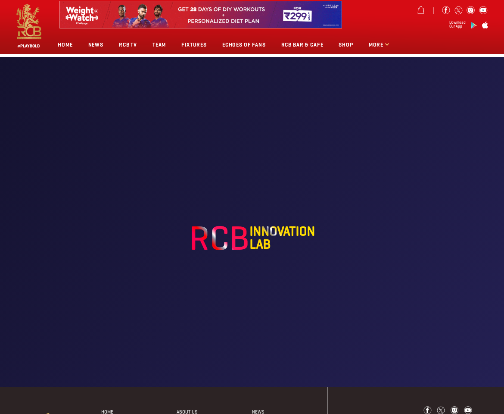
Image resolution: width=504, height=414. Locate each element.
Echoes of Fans (244, 44)
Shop (346, 44)
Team (159, 44)
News (95, 44)
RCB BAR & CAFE (302, 44)
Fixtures (194, 44)
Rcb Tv (128, 44)
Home (65, 44)
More (377, 44)
